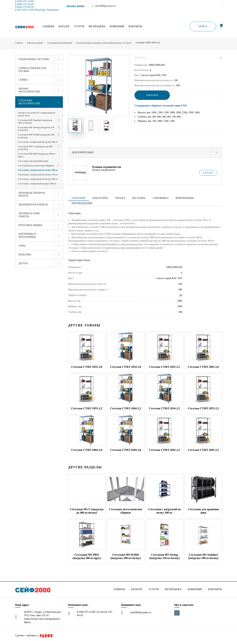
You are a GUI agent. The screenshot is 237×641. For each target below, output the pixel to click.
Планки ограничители (106, 166)
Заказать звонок (75, 6)
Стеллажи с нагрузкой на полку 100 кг (38, 170)
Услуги (79, 26)
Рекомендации (82, 203)
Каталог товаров (35, 42)
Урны (22, 245)
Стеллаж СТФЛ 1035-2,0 (86, 366)
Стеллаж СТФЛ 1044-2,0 (125, 449)
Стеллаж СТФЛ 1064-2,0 (86, 449)
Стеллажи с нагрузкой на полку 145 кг (38, 174)
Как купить (100, 198)
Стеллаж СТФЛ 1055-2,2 (86, 408)
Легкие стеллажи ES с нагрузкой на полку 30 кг (36, 114)
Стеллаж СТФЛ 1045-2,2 (164, 449)
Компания (117, 26)
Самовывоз (160, 198)
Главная (48, 26)
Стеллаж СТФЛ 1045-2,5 (203, 449)
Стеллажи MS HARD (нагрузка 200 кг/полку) (36, 136)
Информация (184, 198)
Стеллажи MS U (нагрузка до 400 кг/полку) (35, 148)
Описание (79, 198)
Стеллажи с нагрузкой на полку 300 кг (38, 142)
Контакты (135, 26)
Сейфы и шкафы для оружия (32, 69)
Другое (23, 263)
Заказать (152, 95)
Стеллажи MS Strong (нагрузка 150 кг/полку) (36, 128)
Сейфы (23, 79)
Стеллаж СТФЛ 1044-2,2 (125, 408)
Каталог (64, 26)
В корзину (208, 173)
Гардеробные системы (34, 59)
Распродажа (97, 26)
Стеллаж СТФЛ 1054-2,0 (125, 366)
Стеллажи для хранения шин (33, 161)
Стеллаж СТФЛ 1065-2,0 (203, 366)
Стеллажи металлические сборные (36, 165)
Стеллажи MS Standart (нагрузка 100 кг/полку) (35, 121)
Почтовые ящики (30, 225)
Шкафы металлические (29, 90)
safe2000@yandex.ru (140, 612)
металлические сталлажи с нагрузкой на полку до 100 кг (103, 42)
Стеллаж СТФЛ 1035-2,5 (164, 366)
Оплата (120, 198)
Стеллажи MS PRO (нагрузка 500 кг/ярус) (37, 155)
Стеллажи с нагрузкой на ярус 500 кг (37, 183)
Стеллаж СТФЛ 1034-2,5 (164, 408)
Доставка (139, 198)
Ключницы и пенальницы (27, 235)
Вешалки (25, 254)
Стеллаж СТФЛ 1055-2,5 (203, 408)
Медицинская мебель (33, 204)
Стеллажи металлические (59, 42)
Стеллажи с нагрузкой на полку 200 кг (38, 179)
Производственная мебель (32, 194)
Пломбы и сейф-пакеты (29, 215)
